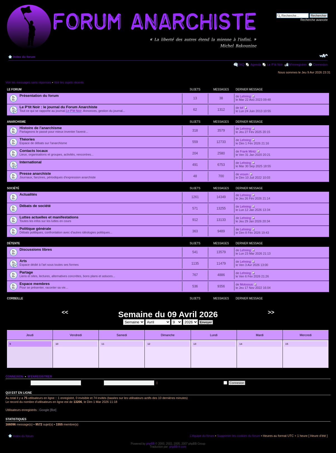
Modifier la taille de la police (324, 55)
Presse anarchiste (35, 173)
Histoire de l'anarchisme (40, 128)
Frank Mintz (248, 151)
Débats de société (35, 206)
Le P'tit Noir (275, 64)
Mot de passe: (92, 382)
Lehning (245, 96)
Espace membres (34, 284)
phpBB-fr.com (177, 446)
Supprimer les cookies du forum (238, 435)
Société (13, 188)
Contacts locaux (33, 151)
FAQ (241, 64)
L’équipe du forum (202, 435)
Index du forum (24, 56)
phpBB (150, 443)
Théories (27, 139)
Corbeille (15, 298)
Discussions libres (35, 249)
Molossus (246, 284)
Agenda (256, 64)
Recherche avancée (314, 19)
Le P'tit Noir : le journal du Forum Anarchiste (58, 107)
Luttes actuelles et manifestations (49, 217)
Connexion (320, 64)
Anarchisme (16, 121)
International (30, 162)
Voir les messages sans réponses (28, 82)
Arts (23, 261)
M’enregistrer (298, 64)
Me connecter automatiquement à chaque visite (192, 382)
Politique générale (35, 228)
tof (241, 107)
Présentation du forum (39, 95)
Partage (26, 272)
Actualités (28, 194)
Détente (13, 243)
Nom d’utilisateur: (17, 382)
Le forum (14, 89)
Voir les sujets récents (69, 82)
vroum (244, 174)
